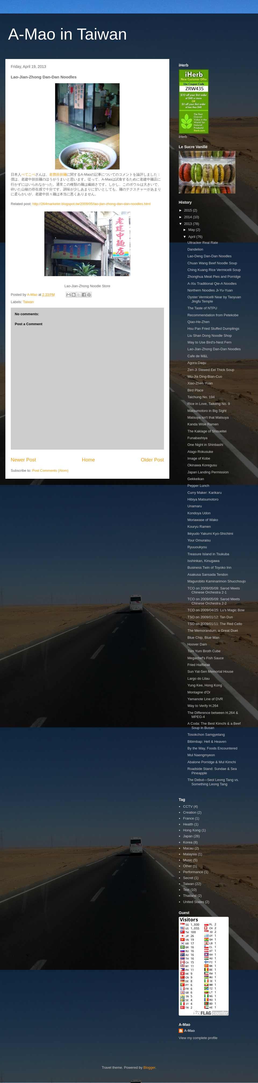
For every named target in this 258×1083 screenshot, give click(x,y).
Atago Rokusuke (200, 452)
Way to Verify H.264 (202, 706)
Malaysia (190, 854)
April (192, 237)
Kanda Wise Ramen (202, 424)
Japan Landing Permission (207, 472)
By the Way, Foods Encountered (212, 748)
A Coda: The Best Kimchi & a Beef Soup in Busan (214, 725)
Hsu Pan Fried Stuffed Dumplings (213, 329)
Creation (189, 812)
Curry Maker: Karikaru (204, 493)
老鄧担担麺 (58, 174)
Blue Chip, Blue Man (203, 638)
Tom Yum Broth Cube (203, 651)
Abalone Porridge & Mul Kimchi (211, 762)
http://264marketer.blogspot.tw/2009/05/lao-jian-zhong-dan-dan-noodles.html (91, 204)
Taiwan (28, 302)
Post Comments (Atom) (50, 470)
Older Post (152, 460)
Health (188, 824)
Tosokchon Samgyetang (206, 735)
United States (193, 902)
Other (187, 866)
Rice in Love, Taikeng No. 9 (208, 404)
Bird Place (195, 390)
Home (88, 460)
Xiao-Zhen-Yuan (200, 383)
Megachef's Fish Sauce (205, 658)
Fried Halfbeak (198, 665)
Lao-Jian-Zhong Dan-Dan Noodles (214, 349)
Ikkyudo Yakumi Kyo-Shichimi (210, 534)
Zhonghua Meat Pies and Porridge (214, 277)
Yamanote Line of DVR (205, 699)
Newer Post (23, 460)
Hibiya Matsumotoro (202, 499)
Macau (188, 848)
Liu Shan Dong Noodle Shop (209, 336)
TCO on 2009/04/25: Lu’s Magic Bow (215, 610)
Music (187, 860)
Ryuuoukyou (197, 547)
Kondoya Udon (198, 513)
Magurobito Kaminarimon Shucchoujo (216, 581)
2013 (188, 224)
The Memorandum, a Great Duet (212, 631)
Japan (187, 836)
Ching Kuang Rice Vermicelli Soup (214, 270)
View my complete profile (198, 1038)
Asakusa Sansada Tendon (207, 574)
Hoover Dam (197, 644)
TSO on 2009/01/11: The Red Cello (214, 624)
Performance (193, 872)
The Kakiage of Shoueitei (206, 431)
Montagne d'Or (198, 692)
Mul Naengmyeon (201, 755)
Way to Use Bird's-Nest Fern (209, 342)
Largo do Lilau (198, 678)
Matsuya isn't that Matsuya (208, 417)
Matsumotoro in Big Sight (206, 411)
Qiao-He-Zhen (198, 322)
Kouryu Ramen (199, 527)
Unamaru (194, 506)
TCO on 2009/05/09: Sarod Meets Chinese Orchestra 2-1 (213, 590)
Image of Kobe (198, 458)
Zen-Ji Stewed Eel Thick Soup (210, 370)
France (188, 818)
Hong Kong (191, 830)
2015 (188, 210)
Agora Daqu (196, 363)
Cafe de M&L (197, 356)
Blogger (149, 1067)
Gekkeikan (195, 479)
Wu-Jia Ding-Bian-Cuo (204, 376)
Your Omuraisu (198, 540)
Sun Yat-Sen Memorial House (210, 671)
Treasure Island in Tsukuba (208, 554)
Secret (188, 878)
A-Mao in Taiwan (67, 34)
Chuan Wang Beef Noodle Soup (212, 263)
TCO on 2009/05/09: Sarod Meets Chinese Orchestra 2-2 (213, 601)
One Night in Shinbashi (205, 445)
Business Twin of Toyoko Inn (209, 567)
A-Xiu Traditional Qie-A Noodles (211, 284)
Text (186, 890)
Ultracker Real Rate (202, 243)
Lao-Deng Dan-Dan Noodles (209, 256)
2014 (188, 217)
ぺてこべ (28, 174)
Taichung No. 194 (200, 397)
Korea (187, 842)
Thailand (189, 896)
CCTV (187, 806)
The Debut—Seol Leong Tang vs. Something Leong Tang (213, 782)
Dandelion (195, 249)
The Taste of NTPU (202, 308)
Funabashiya (197, 438)
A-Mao (189, 1031)
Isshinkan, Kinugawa (203, 561)
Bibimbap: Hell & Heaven (206, 742)
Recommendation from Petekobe (212, 315)
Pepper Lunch (198, 486)
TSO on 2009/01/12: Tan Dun (210, 617)
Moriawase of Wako (202, 520)
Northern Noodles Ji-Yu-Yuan (209, 290)
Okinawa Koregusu (202, 465)
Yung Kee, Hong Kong (204, 685)
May (192, 230)
